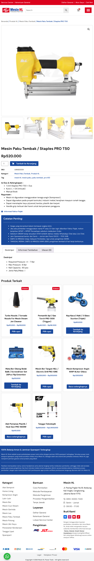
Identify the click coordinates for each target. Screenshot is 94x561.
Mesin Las (7, 513)
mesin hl (17, 178)
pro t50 (47, 178)
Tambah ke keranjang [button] (78, 330)
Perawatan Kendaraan (12, 528)
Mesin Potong (8, 520)
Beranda (4, 21)
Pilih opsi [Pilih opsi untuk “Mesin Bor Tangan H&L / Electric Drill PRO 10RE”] (47, 386)
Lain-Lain (6, 498)
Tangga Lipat (8, 531)
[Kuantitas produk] (4, 163)
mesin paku (26, 178)
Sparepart (7, 535)
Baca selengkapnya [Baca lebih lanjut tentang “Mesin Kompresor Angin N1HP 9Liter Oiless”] (78, 386)
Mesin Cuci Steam (10, 506)
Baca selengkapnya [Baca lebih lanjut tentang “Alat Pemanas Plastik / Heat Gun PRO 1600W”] (16, 436)
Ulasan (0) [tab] (46, 250)
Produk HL (14, 21)
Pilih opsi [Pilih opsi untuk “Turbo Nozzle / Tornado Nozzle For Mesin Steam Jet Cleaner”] (16, 331)
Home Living (8, 491)
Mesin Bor (7, 502)
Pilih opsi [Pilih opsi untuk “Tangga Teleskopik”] (47, 436)
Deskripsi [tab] (9, 250)
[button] (88, 10)
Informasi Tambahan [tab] (28, 250)
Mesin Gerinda (9, 509)
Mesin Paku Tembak (27, 21)
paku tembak (37, 178)
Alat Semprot (8, 487)
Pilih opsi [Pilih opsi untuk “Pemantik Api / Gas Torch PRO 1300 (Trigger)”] (47, 331)
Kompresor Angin (10, 495)
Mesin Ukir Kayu (9, 524)
